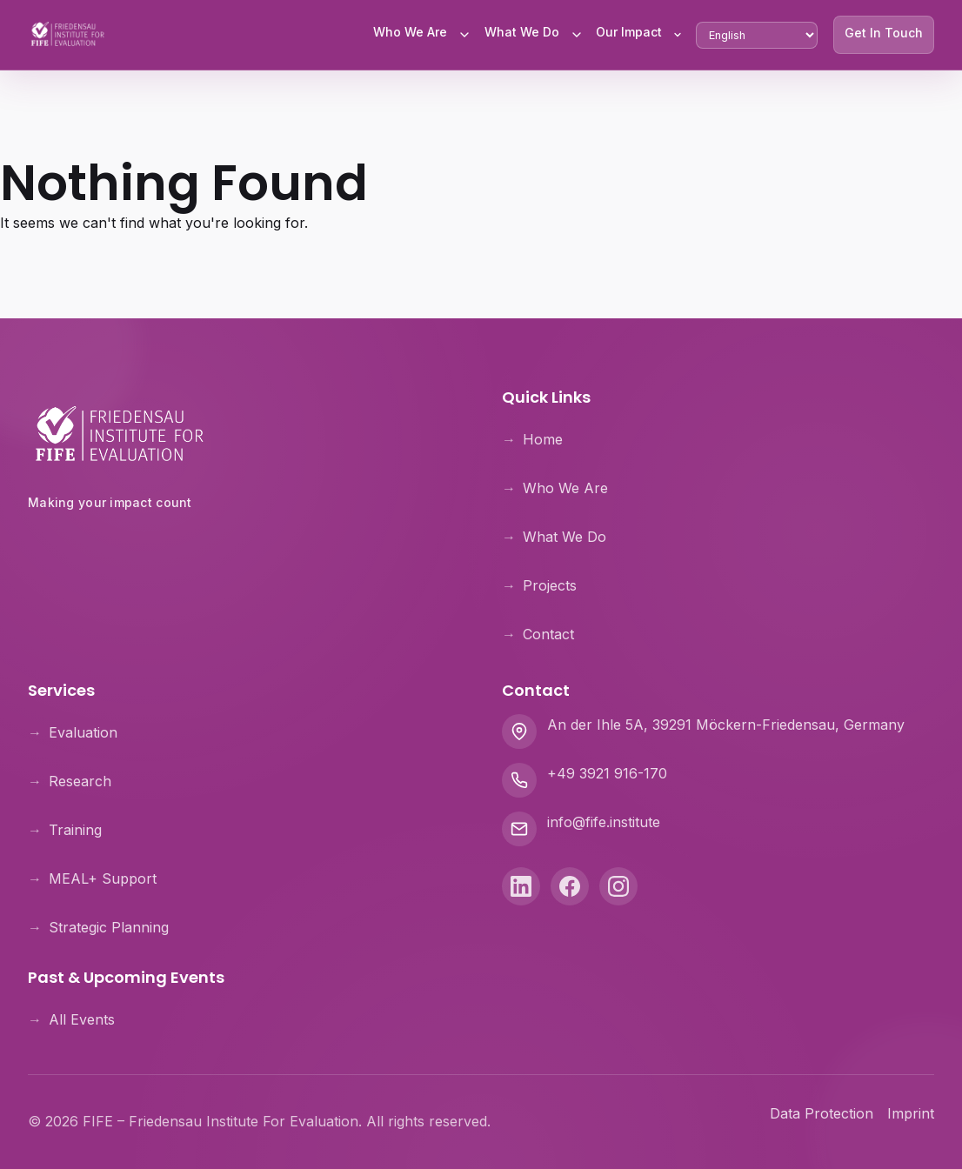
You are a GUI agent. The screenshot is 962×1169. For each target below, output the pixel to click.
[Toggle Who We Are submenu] (464, 35)
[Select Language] (757, 35)
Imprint (910, 1113)
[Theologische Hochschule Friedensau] (244, 547)
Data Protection (821, 1113)
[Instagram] (618, 886)
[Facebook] (570, 886)
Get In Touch (884, 32)
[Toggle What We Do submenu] (576, 35)
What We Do (521, 31)
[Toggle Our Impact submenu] (677, 35)
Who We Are (410, 31)
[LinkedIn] (521, 886)
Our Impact (629, 31)
